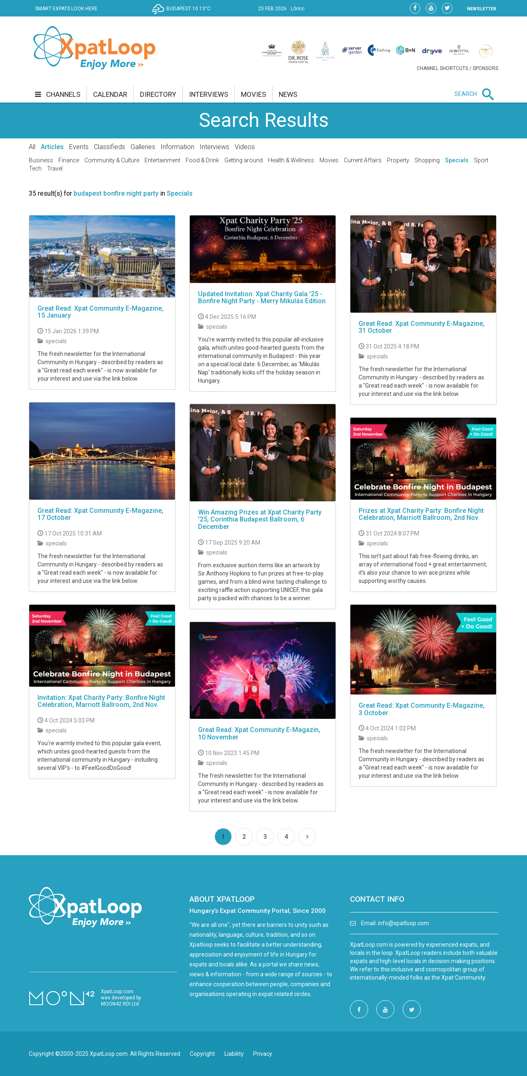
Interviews (214, 147)
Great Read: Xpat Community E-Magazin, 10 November (259, 733)
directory (158, 94)
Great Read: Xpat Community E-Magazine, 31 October (422, 327)
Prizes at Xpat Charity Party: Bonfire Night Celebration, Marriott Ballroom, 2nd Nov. (421, 514)
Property (398, 160)
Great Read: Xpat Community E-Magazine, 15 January (100, 312)
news (288, 94)
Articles (52, 147)
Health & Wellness (291, 160)
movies (253, 94)
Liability (234, 1053)
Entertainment (162, 160)
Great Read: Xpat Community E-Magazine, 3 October (422, 709)
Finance (68, 160)
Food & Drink (202, 160)
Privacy (262, 1053)
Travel (55, 168)
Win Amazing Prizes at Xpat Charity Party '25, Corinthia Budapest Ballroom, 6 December (260, 519)
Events (79, 147)
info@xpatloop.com (403, 923)
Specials (457, 160)
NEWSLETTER (481, 9)
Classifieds (109, 147)
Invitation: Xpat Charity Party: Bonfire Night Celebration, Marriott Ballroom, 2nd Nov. (101, 701)
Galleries (143, 147)
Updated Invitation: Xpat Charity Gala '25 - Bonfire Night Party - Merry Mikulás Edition (262, 297)
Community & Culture (111, 160)
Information (177, 147)
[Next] (307, 836)
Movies (328, 160)
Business (41, 160)
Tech (35, 168)
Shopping (427, 160)
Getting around (243, 160)
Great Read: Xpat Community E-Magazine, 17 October (100, 514)
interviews (208, 94)
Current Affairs (363, 160)
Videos (245, 147)
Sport (481, 160)
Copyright (202, 1053)
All (32, 147)
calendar (110, 94)
